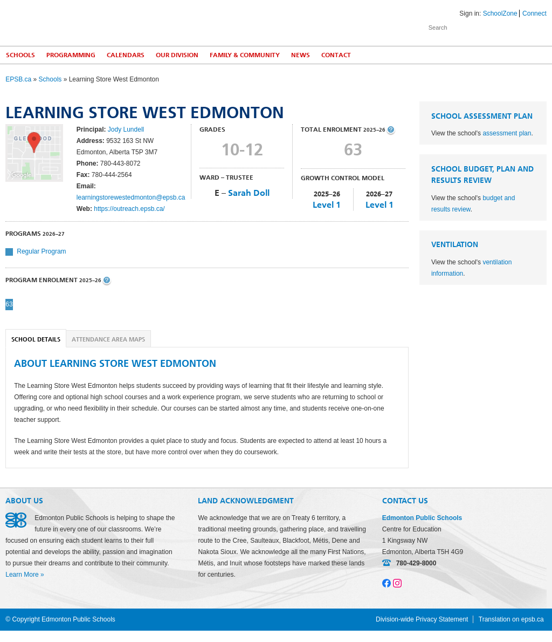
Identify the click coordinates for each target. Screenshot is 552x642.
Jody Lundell (126, 129)
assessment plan (506, 133)
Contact (336, 55)
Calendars (125, 55)
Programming (70, 55)
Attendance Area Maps (108, 339)
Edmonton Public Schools (99, 22)
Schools (20, 55)
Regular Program (41, 251)
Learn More (21, 574)
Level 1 (327, 205)
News (300, 55)
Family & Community (245, 55)
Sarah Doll (249, 193)
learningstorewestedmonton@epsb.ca (131, 197)
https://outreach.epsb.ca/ (129, 209)
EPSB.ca (18, 79)
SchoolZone (500, 13)
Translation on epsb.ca (511, 619)
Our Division (177, 55)
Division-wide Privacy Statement (422, 619)
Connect (534, 13)
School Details (35, 339)
